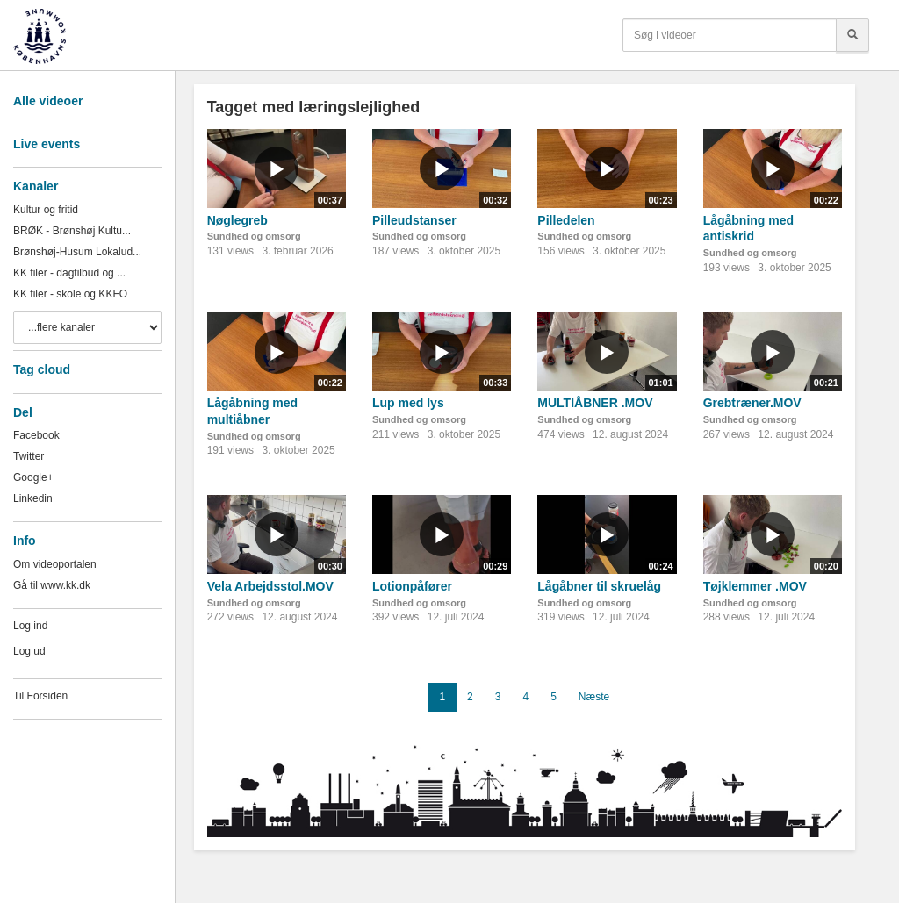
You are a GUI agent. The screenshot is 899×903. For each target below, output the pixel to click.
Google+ (33, 477)
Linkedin (33, 498)
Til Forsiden (40, 696)
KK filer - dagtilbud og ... (69, 273)
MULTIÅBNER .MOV (594, 403)
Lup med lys (408, 403)
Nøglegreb (237, 220)
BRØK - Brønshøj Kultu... (72, 231)
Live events (46, 144)
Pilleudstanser (414, 220)
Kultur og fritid (45, 210)
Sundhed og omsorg (254, 236)
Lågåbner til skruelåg (599, 586)
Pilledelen (565, 220)
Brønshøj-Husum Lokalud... (77, 252)
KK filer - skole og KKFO (70, 294)
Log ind (30, 626)
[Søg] (852, 35)
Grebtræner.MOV (752, 403)
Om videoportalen (55, 564)
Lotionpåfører (412, 586)
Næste (594, 697)
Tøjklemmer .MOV (755, 586)
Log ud (29, 651)
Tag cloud (41, 369)
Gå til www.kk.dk (51, 585)
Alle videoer (48, 101)
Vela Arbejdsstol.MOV (270, 586)
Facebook (36, 435)
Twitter (28, 456)
